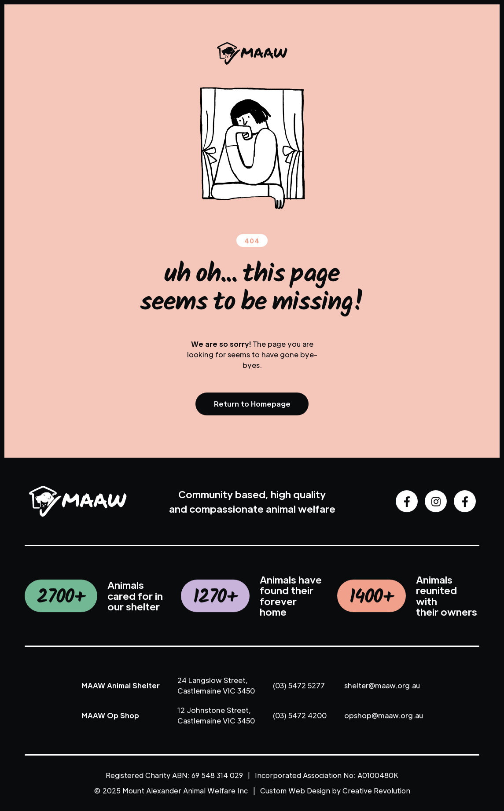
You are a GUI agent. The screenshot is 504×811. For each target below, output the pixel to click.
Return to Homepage (252, 403)
